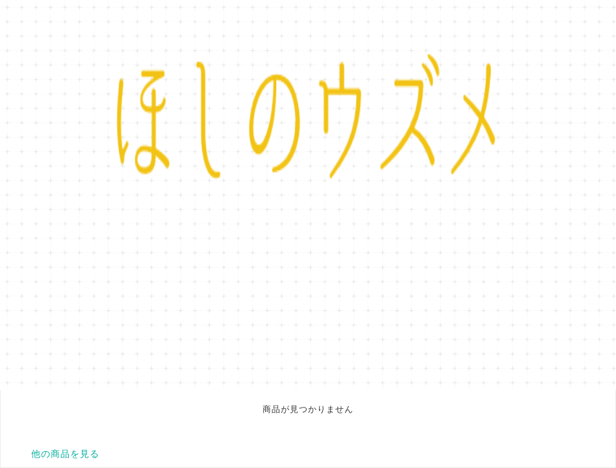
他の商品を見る (65, 453)
